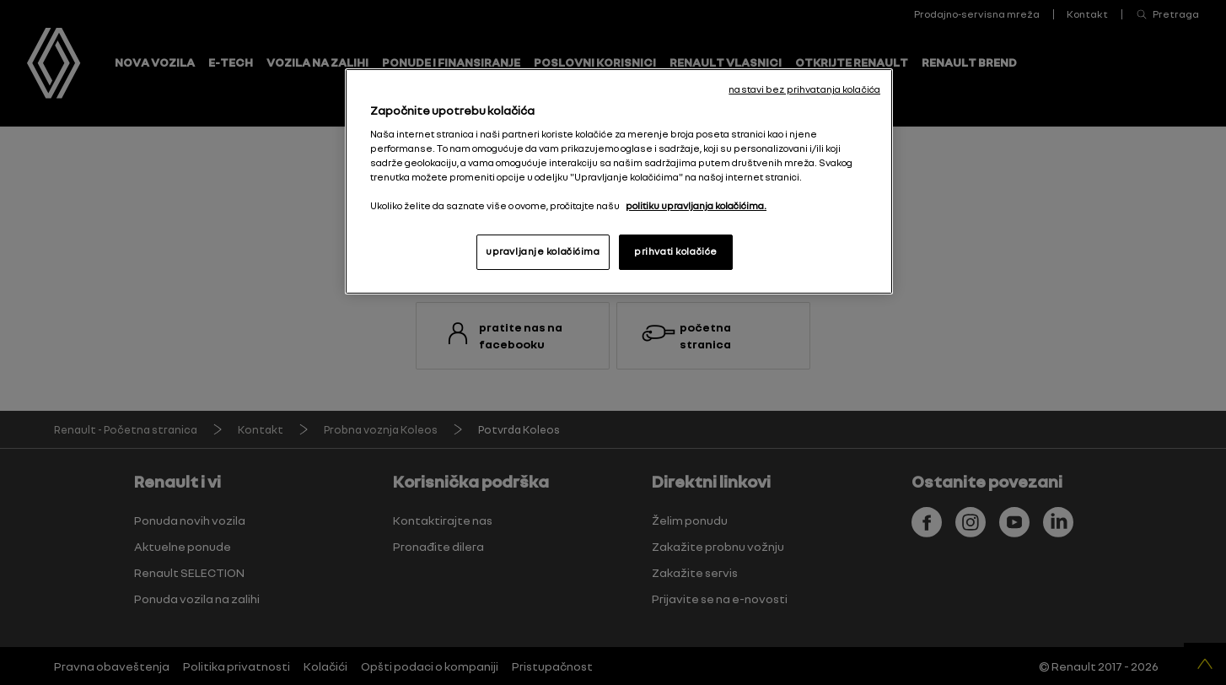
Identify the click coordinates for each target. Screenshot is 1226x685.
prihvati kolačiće (676, 251)
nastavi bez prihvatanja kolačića (804, 89)
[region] (619, 181)
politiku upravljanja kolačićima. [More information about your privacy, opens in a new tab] (696, 206)
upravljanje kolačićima (543, 251)
